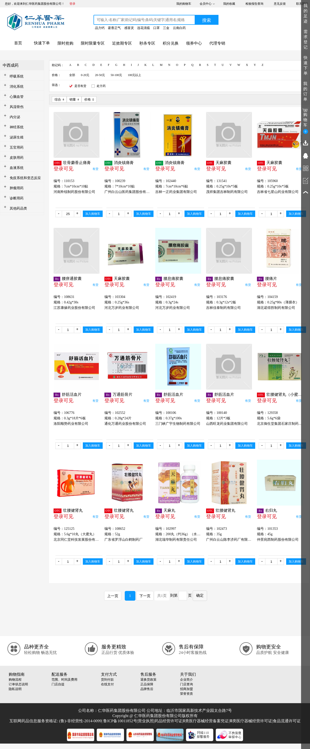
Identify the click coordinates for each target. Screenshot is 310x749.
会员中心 (206, 3)
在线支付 (107, 684)
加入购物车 (92, 213)
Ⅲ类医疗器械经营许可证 (251, 721)
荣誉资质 (186, 694)
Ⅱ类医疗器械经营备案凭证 (206, 721)
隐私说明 (15, 689)
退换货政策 (148, 679)
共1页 (162, 596)
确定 (200, 595)
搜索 (206, 20)
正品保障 (146, 684)
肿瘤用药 (17, 188)
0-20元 (85, 75)
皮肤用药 (17, 158)
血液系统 (17, 168)
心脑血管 (17, 97)
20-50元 (100, 75)
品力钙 (100, 28)
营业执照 (146, 721)
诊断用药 (17, 198)
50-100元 (116, 75)
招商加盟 (186, 689)
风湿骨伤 (17, 107)
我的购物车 (183, 3)
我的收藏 (229, 3)
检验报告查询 (254, 3)
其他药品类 (18, 208)
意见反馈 (280, 3)
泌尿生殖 (17, 137)
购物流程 (15, 679)
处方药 (101, 86)
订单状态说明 (18, 684)
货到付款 (107, 679)
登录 (72, 3)
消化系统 (17, 86)
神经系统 (17, 127)
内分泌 (15, 117)
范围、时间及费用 (64, 679)
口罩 (156, 28)
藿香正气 (114, 28)
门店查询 (186, 684)
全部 (72, 75)
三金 (166, 28)
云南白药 (179, 28)
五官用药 (17, 147)
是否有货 (80, 86)
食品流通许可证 (287, 721)
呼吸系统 (17, 76)
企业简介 (186, 679)
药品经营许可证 (168, 721)
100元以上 (134, 75)
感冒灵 (129, 28)
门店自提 (58, 684)
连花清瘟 (143, 28)
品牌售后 (146, 689)
